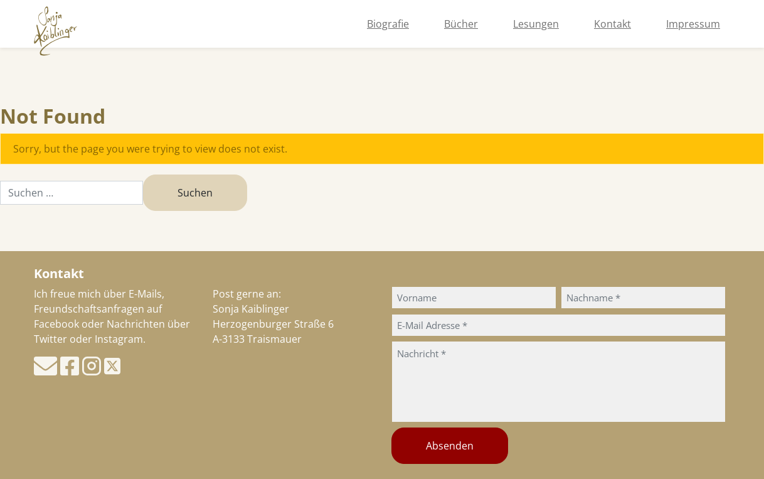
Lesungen (536, 24)
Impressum (693, 24)
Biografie (388, 24)
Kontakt (612, 24)
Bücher (461, 24)
